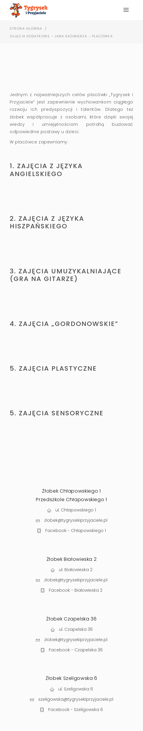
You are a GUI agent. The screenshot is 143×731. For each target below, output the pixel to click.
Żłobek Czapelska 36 (71, 618)
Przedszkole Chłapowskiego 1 (71, 499)
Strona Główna (26, 28)
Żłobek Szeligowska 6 (71, 678)
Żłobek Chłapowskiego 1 (71, 491)
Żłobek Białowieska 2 (71, 559)
